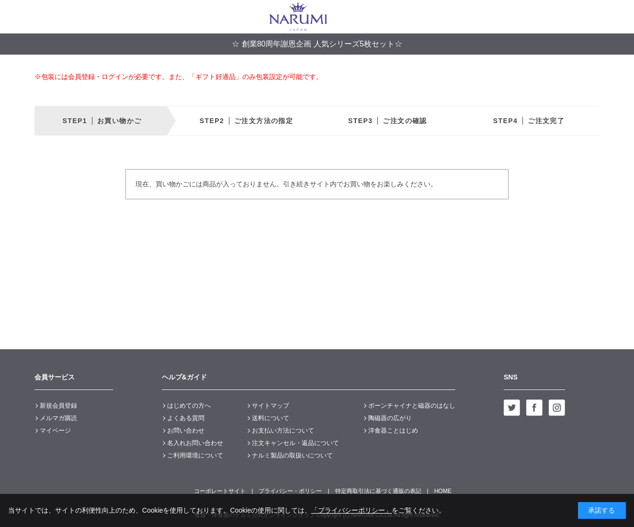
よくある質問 (185, 418)
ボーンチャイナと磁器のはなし (411, 405)
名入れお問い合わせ (195, 443)
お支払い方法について (283, 430)
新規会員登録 (58, 405)
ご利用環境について (195, 455)
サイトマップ (270, 405)
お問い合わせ (185, 430)
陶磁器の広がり (390, 418)
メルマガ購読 (58, 418)
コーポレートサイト (220, 491)
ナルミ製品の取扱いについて (292, 455)
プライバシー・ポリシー (290, 491)
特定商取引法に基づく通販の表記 (378, 491)
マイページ (55, 430)
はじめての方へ (189, 405)
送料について (270, 418)
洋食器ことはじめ (393, 430)
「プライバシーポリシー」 (351, 510)
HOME (443, 491)
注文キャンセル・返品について (295, 443)
